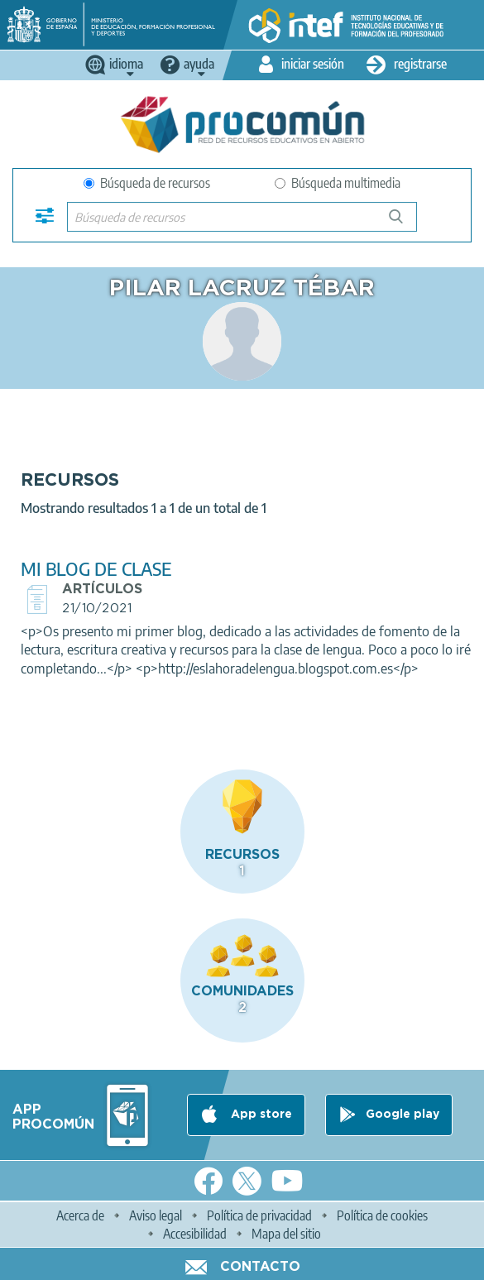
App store (260, 1114)
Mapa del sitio (286, 1233)
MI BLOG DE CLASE (96, 569)
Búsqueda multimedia (337, 183)
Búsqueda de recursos (147, 183)
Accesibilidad (195, 1233)
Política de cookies (382, 1215)
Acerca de (80, 1215)
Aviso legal (155, 1215)
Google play (402, 1114)
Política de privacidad (259, 1215)
